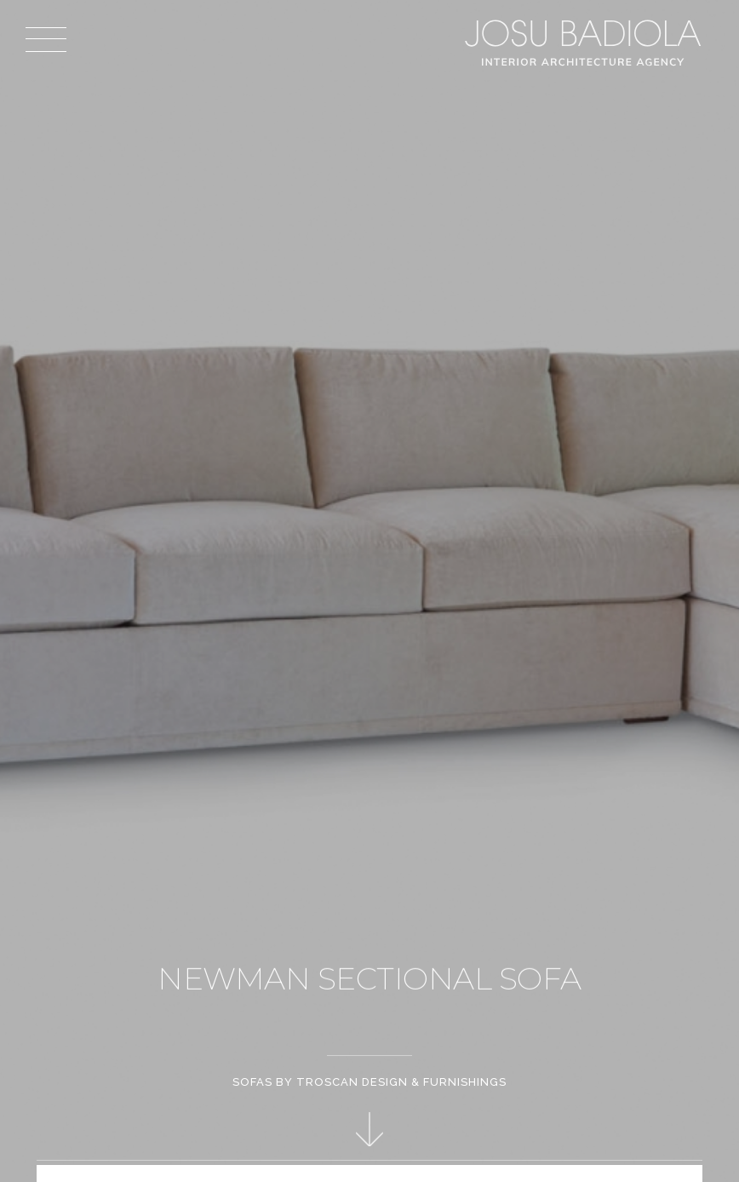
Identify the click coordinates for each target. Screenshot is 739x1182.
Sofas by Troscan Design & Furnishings (369, 1082)
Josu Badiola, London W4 (585, 42)
